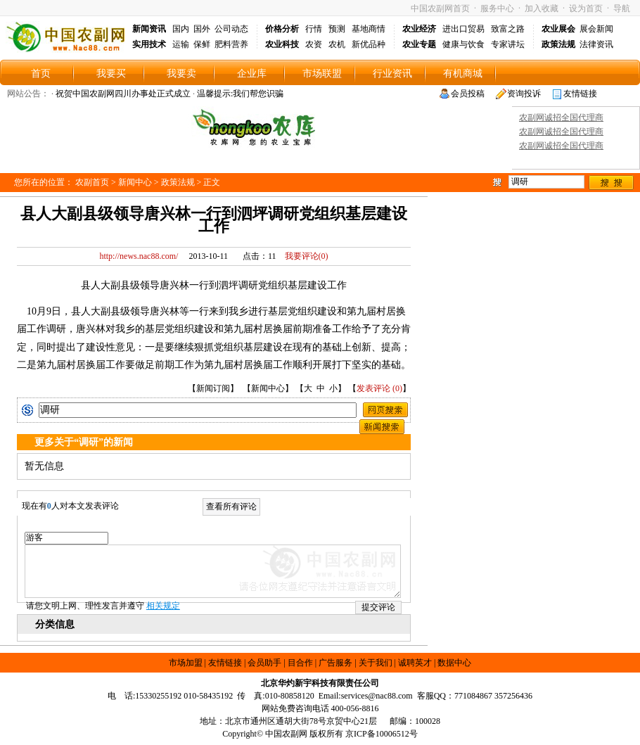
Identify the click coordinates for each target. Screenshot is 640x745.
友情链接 (580, 93)
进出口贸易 (463, 29)
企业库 (252, 73)
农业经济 (419, 29)
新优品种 (368, 44)
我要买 (111, 73)
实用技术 (149, 44)
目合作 (300, 663)
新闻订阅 (213, 388)
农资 (313, 44)
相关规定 (163, 606)
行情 (313, 29)
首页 (41, 73)
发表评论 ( (376, 388)
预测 (336, 29)
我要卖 (181, 73)
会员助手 (264, 663)
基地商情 (368, 29)
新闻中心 (135, 182)
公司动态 (231, 29)
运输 (180, 44)
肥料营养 (231, 44)
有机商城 (462, 73)
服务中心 (497, 8)
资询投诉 (524, 93)
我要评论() (303, 256)
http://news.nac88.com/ (138, 256)
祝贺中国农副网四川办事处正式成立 (123, 93)
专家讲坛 (508, 44)
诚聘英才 (415, 663)
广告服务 (335, 663)
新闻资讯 (149, 29)
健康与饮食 (463, 44)
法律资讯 (596, 44)
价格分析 (282, 29)
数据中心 (454, 663)
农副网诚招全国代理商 (561, 117)
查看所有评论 (231, 506)
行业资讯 (392, 73)
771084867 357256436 (493, 696)
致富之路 (508, 29)
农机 (336, 44)
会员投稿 (468, 93)
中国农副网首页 (440, 8)
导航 (621, 8)
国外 (201, 29)
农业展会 (558, 29)
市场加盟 (186, 663)
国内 (180, 29)
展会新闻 (596, 29)
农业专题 (419, 44)
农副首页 (92, 182)
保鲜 (201, 44)
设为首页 (586, 8)
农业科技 (282, 44)
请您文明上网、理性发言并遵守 (103, 606)
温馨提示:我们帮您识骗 (240, 93)
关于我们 (375, 663)
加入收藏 (541, 8)
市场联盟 (322, 73)
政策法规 (558, 44)
